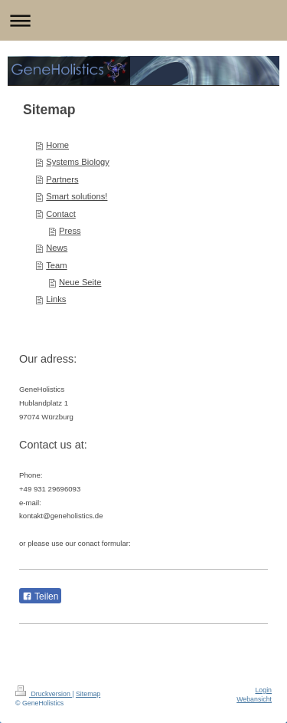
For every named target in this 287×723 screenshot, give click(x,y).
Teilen (40, 596)
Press (70, 230)
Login (263, 690)
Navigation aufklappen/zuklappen (143, 20)
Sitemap (88, 694)
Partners (62, 179)
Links (56, 299)
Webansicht (254, 699)
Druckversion (43, 694)
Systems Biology (77, 161)
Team (56, 265)
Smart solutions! (76, 196)
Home (57, 145)
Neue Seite (80, 282)
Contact (61, 214)
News (56, 247)
